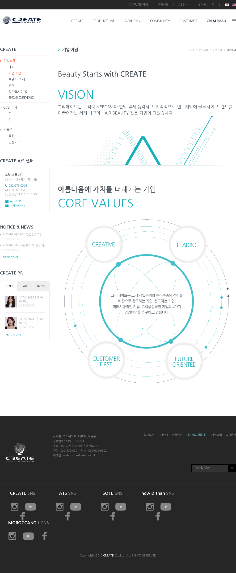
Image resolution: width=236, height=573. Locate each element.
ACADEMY (132, 21)
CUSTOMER (188, 21)
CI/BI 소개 (10, 107)
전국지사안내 (17, 206)
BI (9, 120)
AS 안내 (183, 4)
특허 (11, 136)
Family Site (202, 468)
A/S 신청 (15, 201)
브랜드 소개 (16, 79)
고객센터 (231, 435)
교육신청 (163, 4)
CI (9, 113)
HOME (191, 50)
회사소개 (149, 435)
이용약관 (177, 435)
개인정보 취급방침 (197, 435)
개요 (11, 67)
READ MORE (10, 256)
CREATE (77, 21)
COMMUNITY (160, 21)
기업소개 (9, 60)
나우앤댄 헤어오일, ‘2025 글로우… (26, 237)
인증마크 (14, 142)
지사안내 (163, 435)
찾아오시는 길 (206, 4)
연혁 (11, 85)
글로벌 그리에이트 (21, 97)
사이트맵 (216, 435)
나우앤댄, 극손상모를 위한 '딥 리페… (26, 248)
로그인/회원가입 (138, 4)
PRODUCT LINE (104, 21)
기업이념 (14, 73)
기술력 (8, 129)
